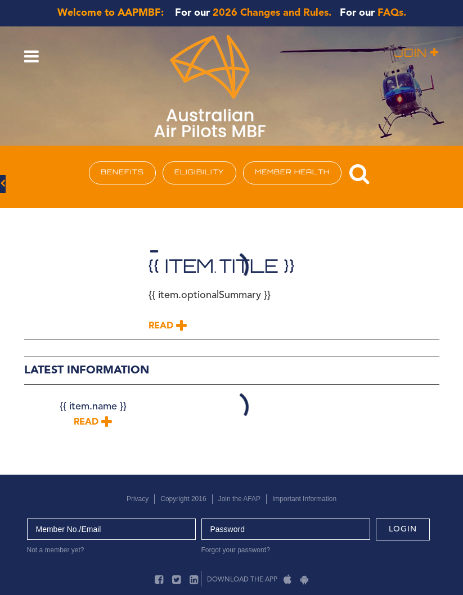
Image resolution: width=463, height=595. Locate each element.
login (403, 529)
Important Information (304, 499)
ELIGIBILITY (199, 172)
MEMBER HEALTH (292, 172)
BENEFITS (122, 172)
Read (168, 326)
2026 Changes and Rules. (272, 13)
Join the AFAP (239, 499)
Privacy (138, 499)
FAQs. (391, 13)
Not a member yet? (55, 550)
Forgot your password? (236, 550)
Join (416, 54)
